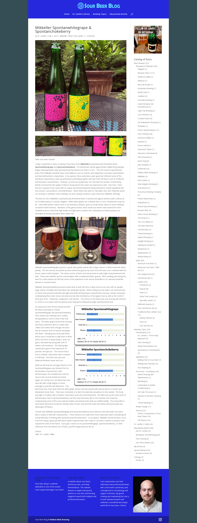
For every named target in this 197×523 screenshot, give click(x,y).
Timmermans (143, 229)
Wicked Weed (143, 256)
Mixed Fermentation (146, 346)
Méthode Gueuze (145, 304)
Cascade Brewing (145, 100)
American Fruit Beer (146, 263)
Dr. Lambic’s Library (81, 14)
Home (66, 14)
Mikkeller (63, 36)
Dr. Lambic (42, 36)
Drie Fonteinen (144, 134)
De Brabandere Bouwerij (148, 122)
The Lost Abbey (144, 222)
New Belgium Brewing (147, 184)
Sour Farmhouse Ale (146, 308)
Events (138, 460)
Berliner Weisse (146, 318)
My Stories (138, 446)
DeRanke (141, 126)
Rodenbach (142, 202)
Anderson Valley (144, 77)
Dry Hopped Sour (145, 274)
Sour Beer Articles (143, 442)
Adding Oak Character (146, 363)
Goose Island (143, 145)
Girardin (141, 141)
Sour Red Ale (145, 325)
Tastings (137, 457)
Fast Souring (143, 342)
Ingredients (140, 357)
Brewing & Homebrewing (146, 435)
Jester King (142, 161)
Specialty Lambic (146, 300)
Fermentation (141, 332)
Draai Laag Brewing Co (147, 130)
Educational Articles (118, 14)
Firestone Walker (144, 138)
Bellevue (141, 81)
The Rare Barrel (144, 226)
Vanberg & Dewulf (145, 245)
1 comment (90, 36)
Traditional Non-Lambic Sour (149, 312)
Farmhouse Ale (144, 278)
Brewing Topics (99, 14)
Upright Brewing (144, 241)
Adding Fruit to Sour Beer (148, 360)
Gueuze (143, 289)
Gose (142, 322)
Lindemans (142, 168)
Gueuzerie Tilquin (145, 149)
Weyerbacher (143, 253)
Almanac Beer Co (145, 73)
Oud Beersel (143, 188)
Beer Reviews (139, 63)
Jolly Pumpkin (143, 165)
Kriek (142, 292)
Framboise (144, 285)
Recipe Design (141, 406)
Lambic (141, 282)
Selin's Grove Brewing (146, 214)
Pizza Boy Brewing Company (149, 192)
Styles (138, 260)
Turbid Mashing (144, 402)
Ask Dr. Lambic (142, 431)
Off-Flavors (142, 420)
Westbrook (142, 249)
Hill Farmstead (143, 157)
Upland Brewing (144, 237)
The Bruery (142, 218)
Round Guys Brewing (146, 206)
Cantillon (141, 96)
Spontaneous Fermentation (149, 350)
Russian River (143, 210)
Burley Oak (142, 92)
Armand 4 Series (142, 453)
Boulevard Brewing (145, 88)
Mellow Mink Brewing (146, 172)
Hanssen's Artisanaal (146, 153)
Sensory (139, 410)
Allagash (141, 69)
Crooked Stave (144, 118)
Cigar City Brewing (145, 110)
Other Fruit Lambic (75, 36)
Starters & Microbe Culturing (149, 396)
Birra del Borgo (144, 84)
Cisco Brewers (143, 114)
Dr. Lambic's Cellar (141, 424)
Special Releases (140, 450)
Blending (141, 381)
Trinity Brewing (144, 233)
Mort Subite (142, 180)
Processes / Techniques (145, 371)
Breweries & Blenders (145, 66)
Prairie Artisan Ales (145, 198)
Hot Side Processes (146, 392)
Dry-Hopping (143, 367)
